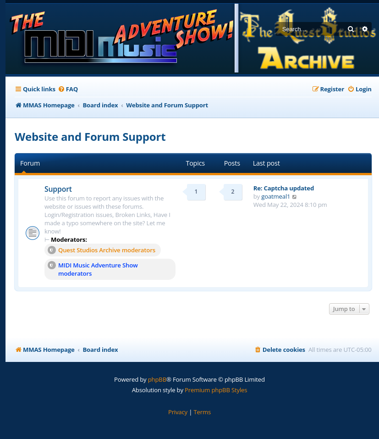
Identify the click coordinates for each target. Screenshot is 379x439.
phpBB (157, 379)
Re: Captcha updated (283, 188)
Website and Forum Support (90, 136)
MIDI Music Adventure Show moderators (93, 269)
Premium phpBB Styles (216, 390)
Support (58, 189)
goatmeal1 (275, 196)
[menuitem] (68, 89)
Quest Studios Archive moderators (101, 250)
